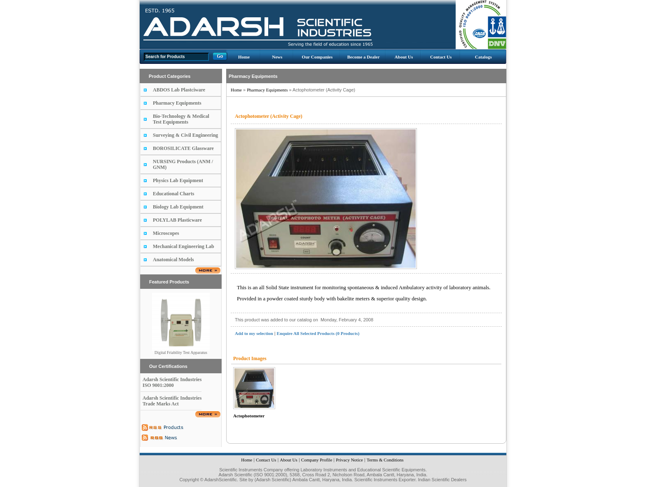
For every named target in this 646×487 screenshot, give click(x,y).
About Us (404, 56)
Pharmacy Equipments (177, 103)
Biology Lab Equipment (178, 207)
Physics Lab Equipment (178, 180)
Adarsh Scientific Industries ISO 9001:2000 (172, 382)
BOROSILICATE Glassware (183, 148)
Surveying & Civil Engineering (185, 135)
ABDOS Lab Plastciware (179, 90)
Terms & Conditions (385, 459)
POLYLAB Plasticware (177, 220)
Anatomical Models (173, 259)
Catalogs (483, 56)
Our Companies (317, 56)
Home (244, 56)
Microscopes (166, 233)
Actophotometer (248, 415)
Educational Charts (173, 194)
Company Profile (316, 459)
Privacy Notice (349, 459)
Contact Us (441, 56)
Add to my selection (254, 333)
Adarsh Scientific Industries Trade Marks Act (172, 401)
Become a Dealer (363, 56)
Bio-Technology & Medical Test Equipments (181, 119)
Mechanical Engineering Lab (183, 246)
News (277, 56)
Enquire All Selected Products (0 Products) (318, 333)
